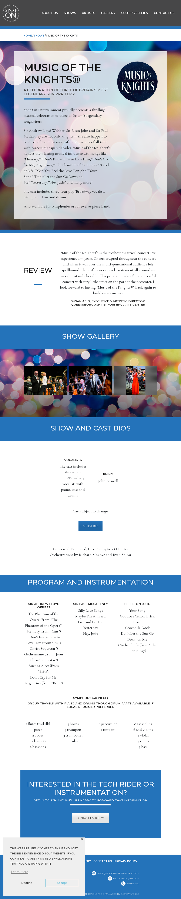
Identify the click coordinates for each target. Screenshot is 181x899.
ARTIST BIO (90, 526)
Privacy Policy (125, 861)
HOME (28, 35)
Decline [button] (26, 883)
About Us (49, 13)
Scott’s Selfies (134, 13)
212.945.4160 (133, 883)
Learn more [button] (19, 872)
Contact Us (164, 13)
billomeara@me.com (126, 878)
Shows (70, 13)
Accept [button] (62, 883)
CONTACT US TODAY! (90, 818)
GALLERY (108, 13)
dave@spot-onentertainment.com (118, 873)
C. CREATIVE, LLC (130, 894)
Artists (88, 13)
